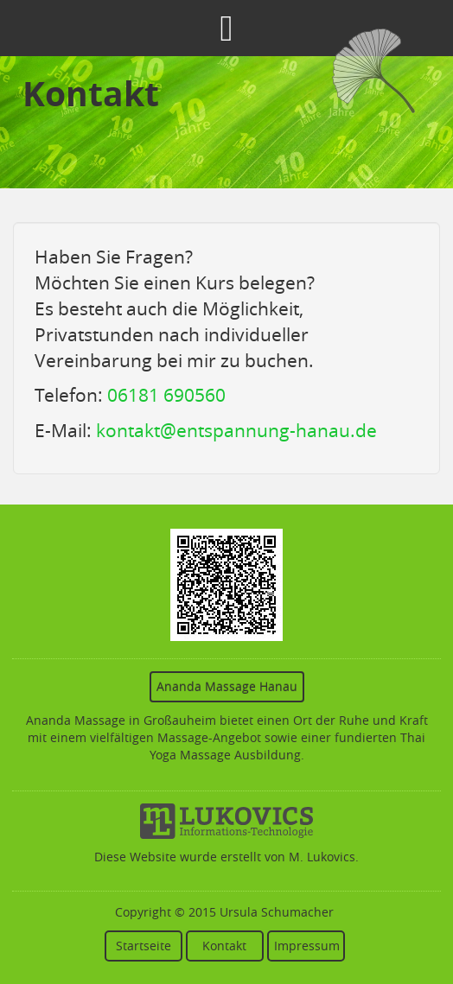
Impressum (307, 945)
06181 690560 (166, 395)
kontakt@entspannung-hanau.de (236, 430)
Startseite (143, 945)
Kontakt (224, 945)
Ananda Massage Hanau (226, 686)
